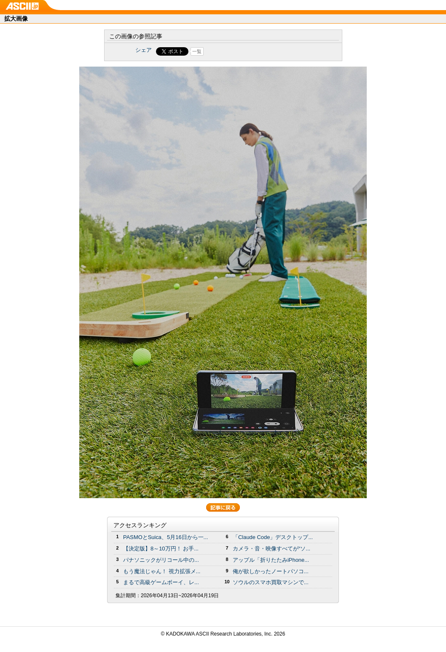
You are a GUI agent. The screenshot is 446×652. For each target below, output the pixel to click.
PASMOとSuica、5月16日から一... (165, 537)
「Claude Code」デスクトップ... (273, 537)
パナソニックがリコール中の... (161, 560)
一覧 (197, 51)
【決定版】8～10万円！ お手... (161, 548)
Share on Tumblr (254, 51)
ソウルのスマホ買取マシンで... (271, 582)
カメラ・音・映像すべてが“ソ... (271, 548)
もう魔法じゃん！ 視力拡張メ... (161, 571)
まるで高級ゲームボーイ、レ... (161, 582)
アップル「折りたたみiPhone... (271, 560)
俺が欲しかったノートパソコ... (271, 571)
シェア (143, 50)
